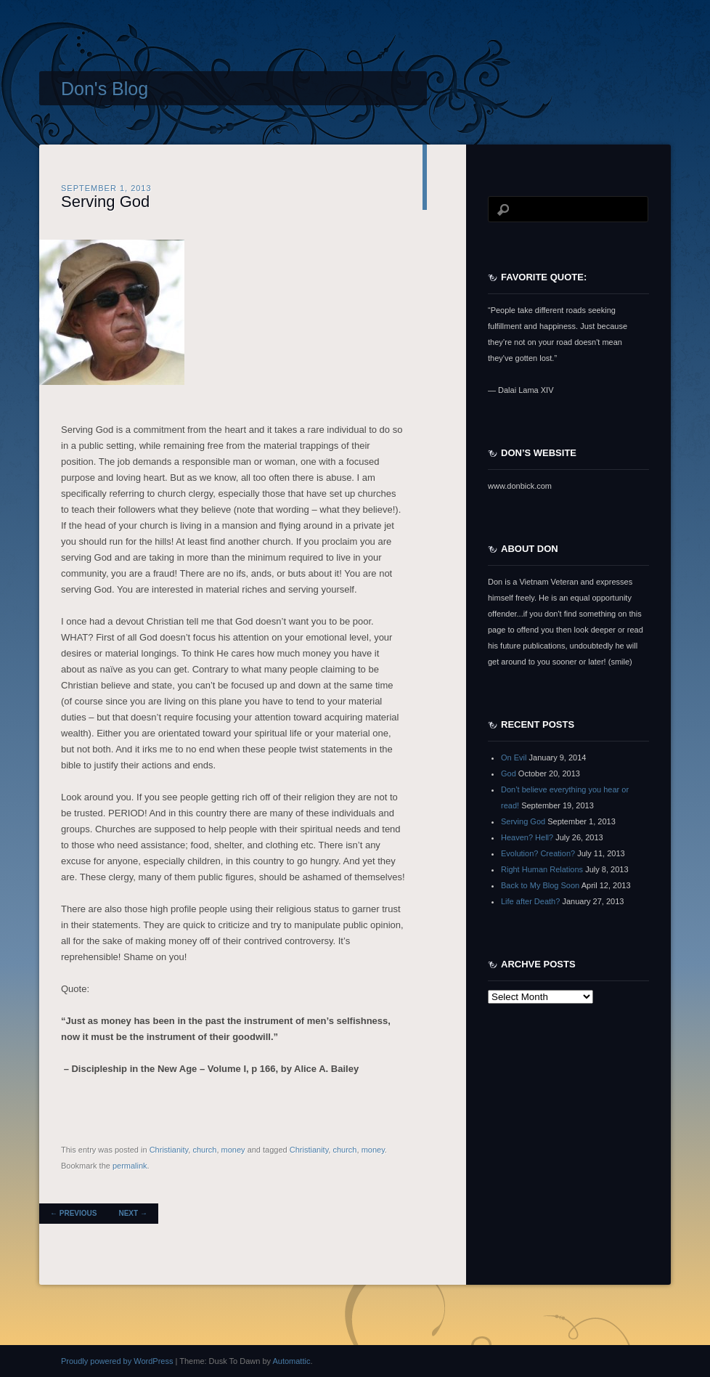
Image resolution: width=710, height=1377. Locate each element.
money (233, 1149)
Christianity (169, 1149)
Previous (73, 1213)
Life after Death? (530, 901)
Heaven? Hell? (527, 837)
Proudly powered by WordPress (117, 1361)
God (508, 773)
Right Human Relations (542, 869)
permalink (130, 1165)
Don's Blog (104, 88)
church (204, 1149)
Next (132, 1213)
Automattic (291, 1361)
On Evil (513, 757)
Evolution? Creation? (538, 853)
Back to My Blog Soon (540, 885)
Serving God (105, 201)
